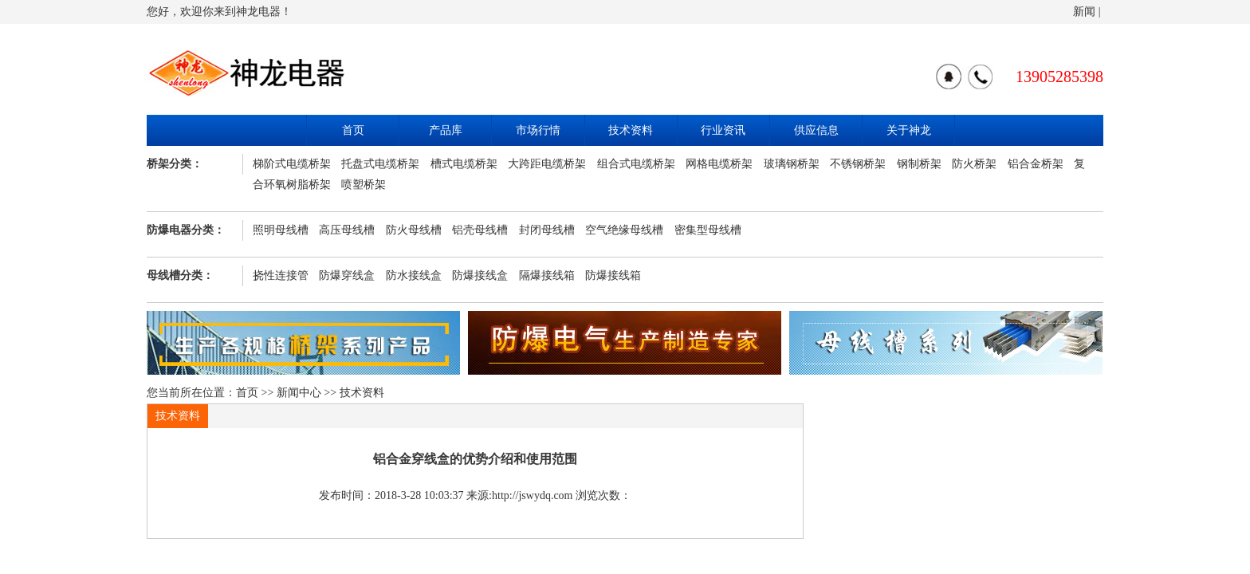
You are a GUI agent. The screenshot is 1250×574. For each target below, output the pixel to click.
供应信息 (816, 130)
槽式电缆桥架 (463, 164)
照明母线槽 (281, 230)
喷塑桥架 (363, 185)
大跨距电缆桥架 (547, 164)
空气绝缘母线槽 (624, 230)
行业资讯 (723, 130)
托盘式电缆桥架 (380, 164)
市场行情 (538, 130)
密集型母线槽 (707, 230)
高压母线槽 (347, 230)
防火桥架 (974, 164)
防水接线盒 (414, 275)
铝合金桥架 (1035, 164)
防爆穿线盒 (347, 275)
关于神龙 (908, 130)
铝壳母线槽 (480, 230)
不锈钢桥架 (858, 164)
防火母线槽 (414, 230)
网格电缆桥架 (719, 164)
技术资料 (630, 130)
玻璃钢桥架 (792, 164)
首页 (353, 130)
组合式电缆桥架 (636, 164)
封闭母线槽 (547, 230)
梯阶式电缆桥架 (292, 164)
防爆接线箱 (613, 275)
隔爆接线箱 (547, 275)
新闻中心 (299, 393)
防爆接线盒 (480, 275)
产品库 (445, 130)
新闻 (1084, 12)
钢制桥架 (919, 164)
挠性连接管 (281, 275)
